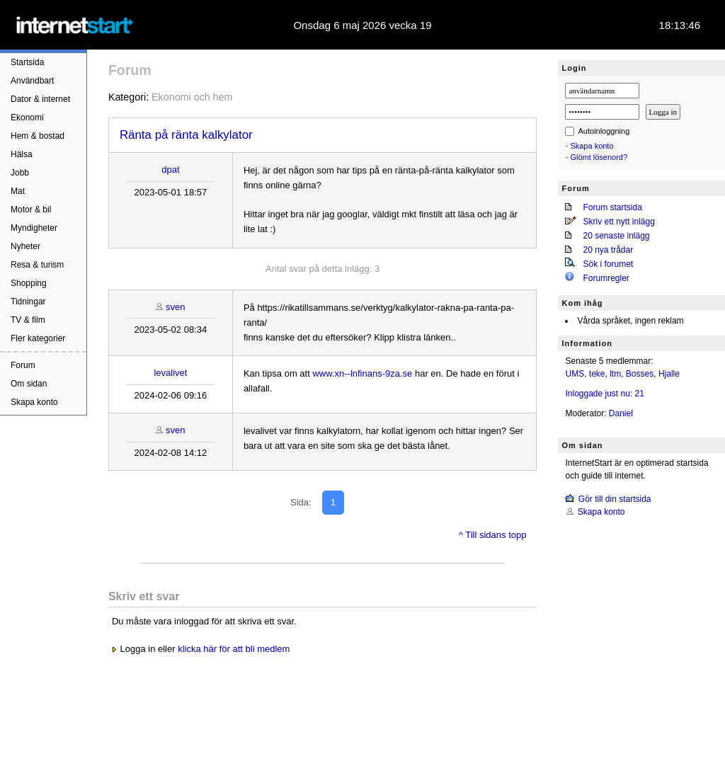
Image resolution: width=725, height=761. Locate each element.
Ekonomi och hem (192, 97)
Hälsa (22, 154)
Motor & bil (31, 209)
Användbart (32, 81)
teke (597, 374)
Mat (18, 191)
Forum (23, 365)
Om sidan (29, 384)
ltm (615, 374)
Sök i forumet (608, 264)
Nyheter (25, 246)
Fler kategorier (38, 338)
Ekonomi (27, 117)
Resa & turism (37, 265)
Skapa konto (34, 402)
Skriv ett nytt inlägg (618, 222)
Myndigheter (34, 228)
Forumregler (606, 278)
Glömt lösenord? (598, 157)
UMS (574, 374)
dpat (170, 169)
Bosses (639, 374)
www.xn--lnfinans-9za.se (362, 373)
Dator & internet (40, 99)
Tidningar (28, 302)
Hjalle (669, 374)
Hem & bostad (37, 136)
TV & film (28, 320)
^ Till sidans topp (493, 535)
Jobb (20, 173)
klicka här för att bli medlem (234, 648)
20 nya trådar (608, 250)
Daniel (621, 413)
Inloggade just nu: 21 (604, 394)
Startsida (27, 62)
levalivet (170, 372)
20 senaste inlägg (616, 236)
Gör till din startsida (614, 499)
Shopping (29, 283)
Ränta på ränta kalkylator (186, 135)
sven (175, 307)
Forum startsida (612, 207)
